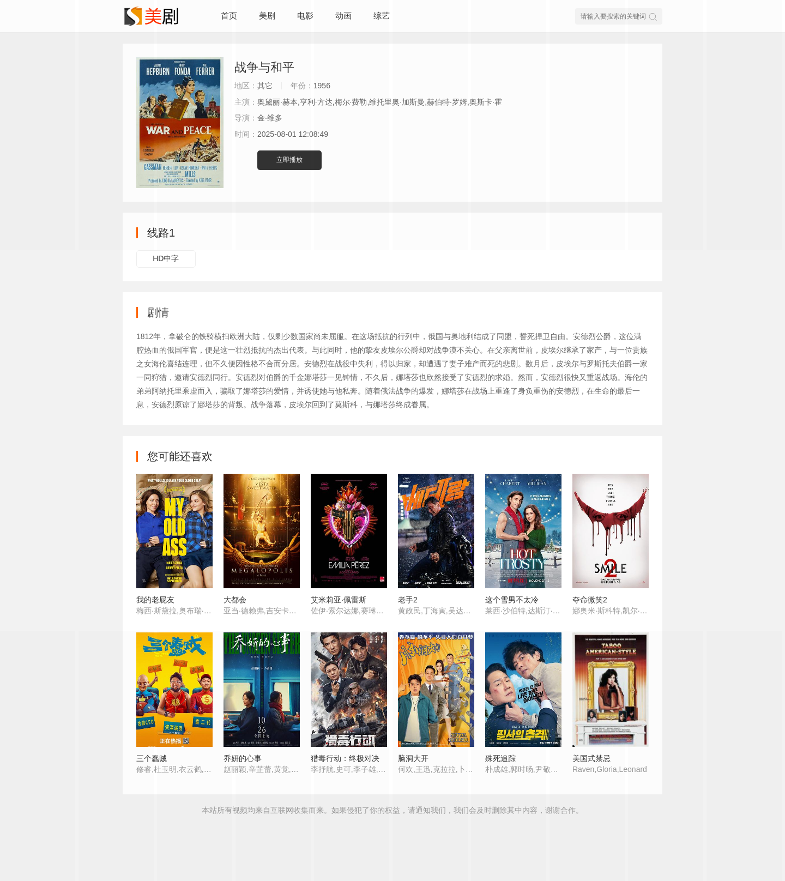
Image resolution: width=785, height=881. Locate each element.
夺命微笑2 (589, 599)
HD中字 (166, 258)
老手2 (408, 599)
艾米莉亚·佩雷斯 (338, 599)
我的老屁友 (155, 599)
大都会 (235, 599)
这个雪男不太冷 (512, 599)
